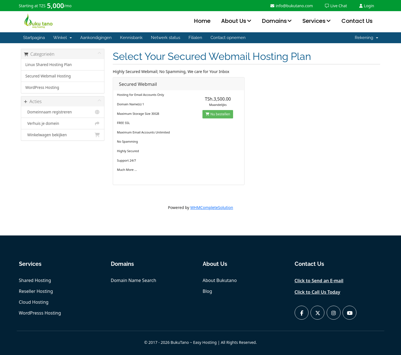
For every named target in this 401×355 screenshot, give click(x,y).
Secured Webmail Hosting (48, 76)
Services (314, 21)
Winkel (62, 37)
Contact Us (357, 21)
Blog (207, 291)
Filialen (195, 37)
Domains (274, 21)
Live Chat (336, 6)
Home (202, 21)
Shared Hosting (35, 280)
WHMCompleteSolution (211, 207)
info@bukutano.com (291, 6)
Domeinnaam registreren (62, 112)
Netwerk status (165, 37)
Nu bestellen (218, 114)
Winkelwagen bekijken (62, 135)
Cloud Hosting (34, 302)
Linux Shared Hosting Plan (48, 64)
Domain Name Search (133, 280)
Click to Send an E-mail (319, 281)
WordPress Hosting (42, 87)
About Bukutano (220, 280)
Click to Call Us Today (317, 292)
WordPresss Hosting (40, 313)
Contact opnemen (228, 37)
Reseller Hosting (36, 291)
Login (366, 6)
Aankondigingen (96, 37)
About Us (233, 21)
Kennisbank (131, 37)
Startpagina (34, 37)
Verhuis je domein (62, 123)
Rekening (366, 37)
